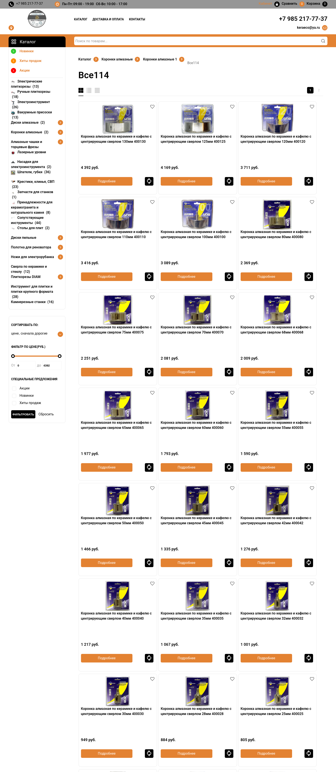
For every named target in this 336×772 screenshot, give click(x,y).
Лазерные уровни (28, 152)
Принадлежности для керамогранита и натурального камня (31, 207)
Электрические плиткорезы (26, 84)
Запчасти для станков (32, 194)
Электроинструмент (30, 104)
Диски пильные (23, 238)
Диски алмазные (28, 122)
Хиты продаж (26, 61)
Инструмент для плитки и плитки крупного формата (32, 291)
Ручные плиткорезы (30, 94)
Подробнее (100, 181)
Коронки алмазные (29, 132)
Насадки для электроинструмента (31, 164)
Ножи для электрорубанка (32, 257)
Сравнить (130, 181)
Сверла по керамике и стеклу (29, 269)
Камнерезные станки (32, 302)
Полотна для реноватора (31, 247)
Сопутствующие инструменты (27, 220)
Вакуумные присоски (31, 114)
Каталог (80, 19)
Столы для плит (30, 227)
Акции (20, 71)
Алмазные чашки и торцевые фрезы (26, 144)
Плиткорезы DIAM (25, 277)
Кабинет (260, 727)
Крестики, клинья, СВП (32, 184)
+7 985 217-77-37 (26, 4)
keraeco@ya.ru (308, 28)
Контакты (137, 19)
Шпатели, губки (31, 172)
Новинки (22, 52)
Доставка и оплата (108, 19)
